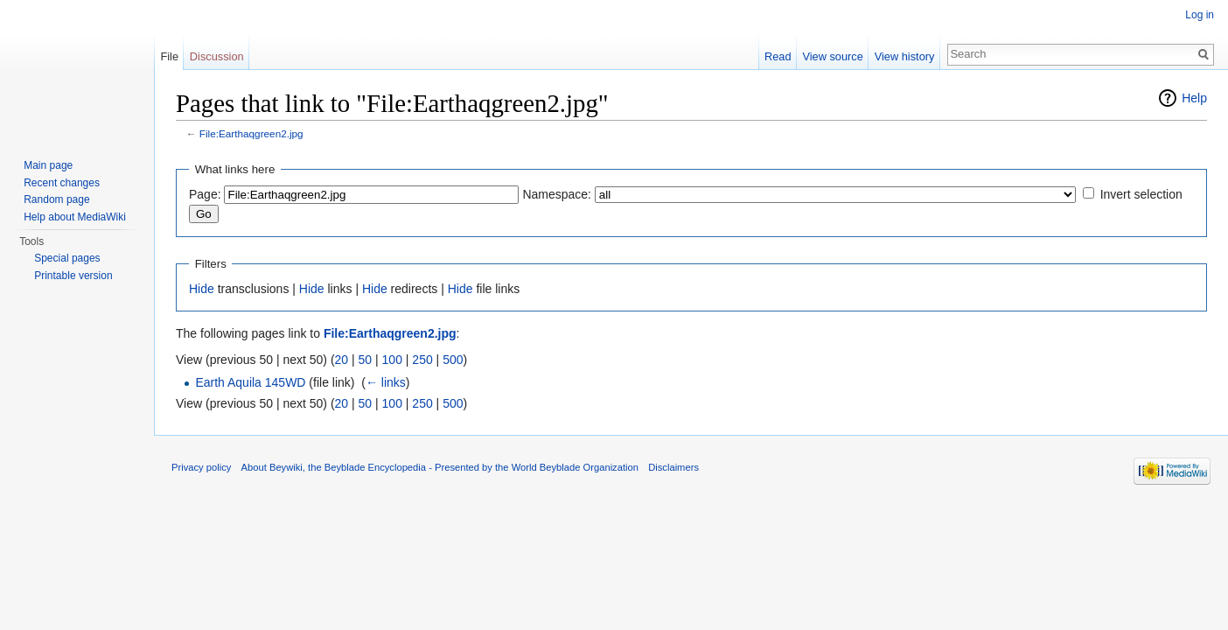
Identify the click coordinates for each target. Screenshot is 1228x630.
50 (366, 360)
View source (832, 56)
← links (386, 382)
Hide (201, 289)
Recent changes (62, 183)
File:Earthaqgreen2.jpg (251, 133)
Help (1194, 98)
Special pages (67, 258)
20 (342, 360)
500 (453, 360)
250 (422, 360)
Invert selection (1141, 194)
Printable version (73, 276)
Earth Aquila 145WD (250, 382)
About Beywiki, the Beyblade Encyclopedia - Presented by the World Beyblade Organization (439, 467)
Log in (1199, 15)
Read (778, 56)
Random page (56, 199)
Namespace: (556, 194)
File (169, 56)
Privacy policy (201, 467)
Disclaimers (673, 467)
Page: (205, 194)
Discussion (217, 56)
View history (905, 56)
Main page (48, 165)
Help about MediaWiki (75, 217)
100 (392, 360)
